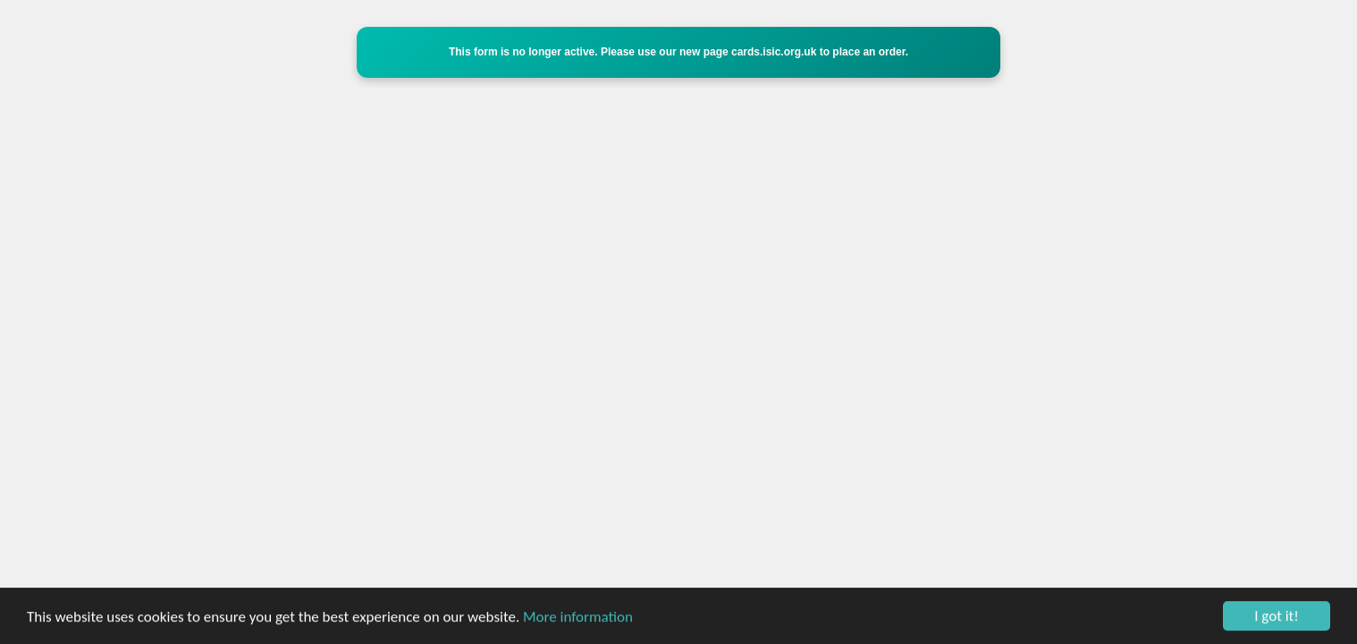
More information (578, 616)
